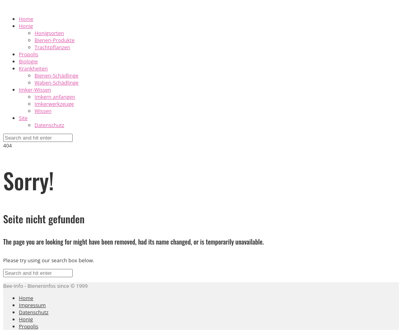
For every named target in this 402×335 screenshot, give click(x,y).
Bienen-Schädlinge (57, 75)
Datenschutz (49, 125)
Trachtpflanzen (52, 47)
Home (26, 18)
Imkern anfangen (55, 96)
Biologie (28, 61)
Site (23, 117)
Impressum (32, 305)
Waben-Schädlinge (57, 82)
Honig (26, 25)
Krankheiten (33, 68)
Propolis (28, 54)
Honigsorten (49, 33)
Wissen (43, 110)
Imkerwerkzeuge (54, 103)
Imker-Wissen (35, 89)
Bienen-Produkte (55, 40)
